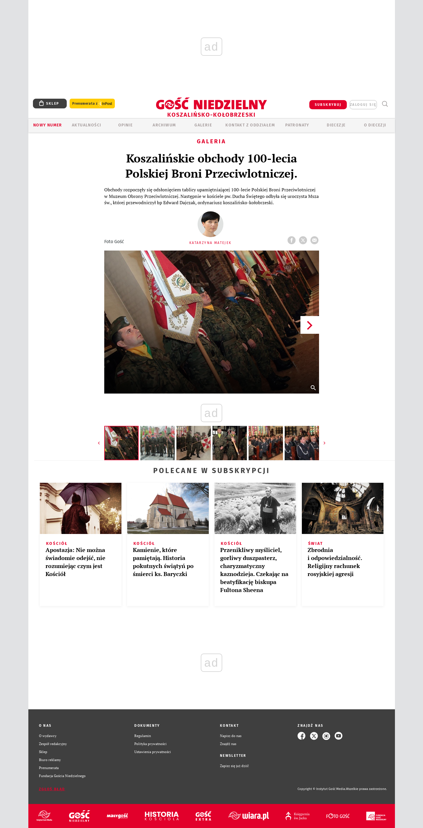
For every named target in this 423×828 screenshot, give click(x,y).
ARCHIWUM (164, 125)
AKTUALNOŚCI (86, 125)
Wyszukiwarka (385, 104)
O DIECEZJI (375, 125)
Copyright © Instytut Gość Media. (322, 789)
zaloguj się (363, 105)
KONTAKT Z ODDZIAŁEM (250, 125)
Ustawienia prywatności (152, 752)
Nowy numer (47, 125)
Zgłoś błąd (52, 789)
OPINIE (125, 125)
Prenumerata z (92, 103)
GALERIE (203, 125)
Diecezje (336, 125)
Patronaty (297, 125)
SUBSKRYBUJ (328, 105)
